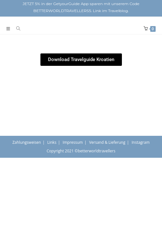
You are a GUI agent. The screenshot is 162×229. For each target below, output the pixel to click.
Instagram (140, 142)
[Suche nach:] (16, 28)
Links (51, 142)
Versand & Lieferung (107, 142)
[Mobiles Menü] (8, 28)
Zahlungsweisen (26, 142)
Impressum (73, 142)
